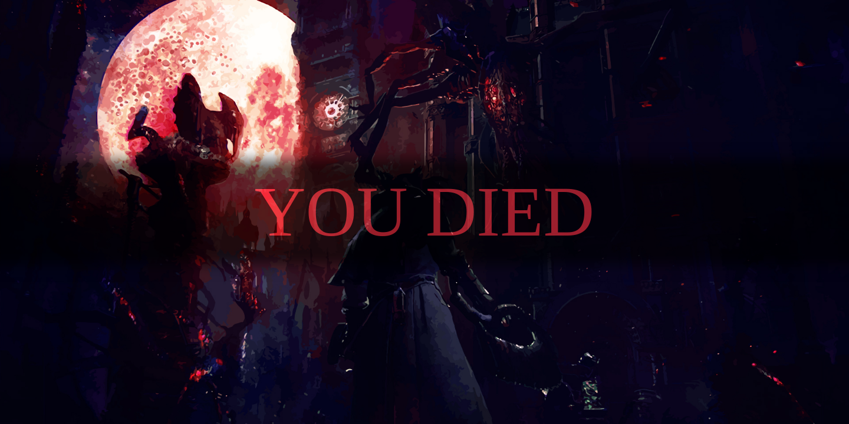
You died (425, 212)
